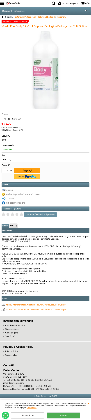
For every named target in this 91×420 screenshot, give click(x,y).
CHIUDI (88, 403)
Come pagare (11, 332)
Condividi (9, 198)
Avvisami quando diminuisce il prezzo (22, 194)
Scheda (5, 226)
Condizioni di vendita (15, 325)
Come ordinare (12, 329)
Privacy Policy (11, 351)
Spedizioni (10, 336)
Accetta (63, 415)
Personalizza (28, 415)
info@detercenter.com (13, 383)
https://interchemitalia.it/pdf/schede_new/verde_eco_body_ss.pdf (36, 309)
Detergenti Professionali (13, 11)
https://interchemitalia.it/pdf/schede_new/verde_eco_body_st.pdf (36, 304)
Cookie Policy (31, 408)
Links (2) (13, 225)
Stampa (9, 190)
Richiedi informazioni (15, 203)
